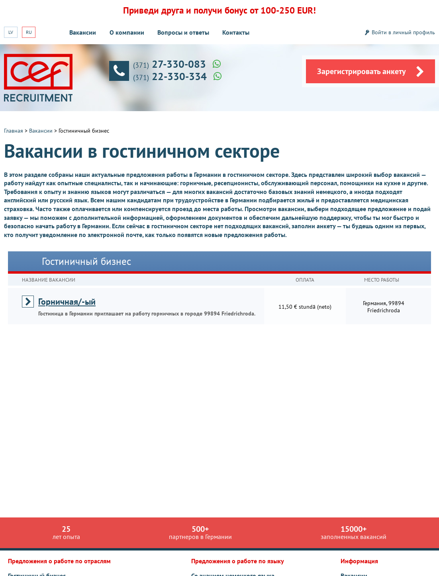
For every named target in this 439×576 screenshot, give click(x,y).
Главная (13, 130)
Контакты (235, 32)
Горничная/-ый (67, 301)
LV (10, 32)
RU (29, 32)
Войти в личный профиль (403, 32)
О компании (127, 32)
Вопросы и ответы (183, 32)
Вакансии (82, 32)
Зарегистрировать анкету (370, 72)
